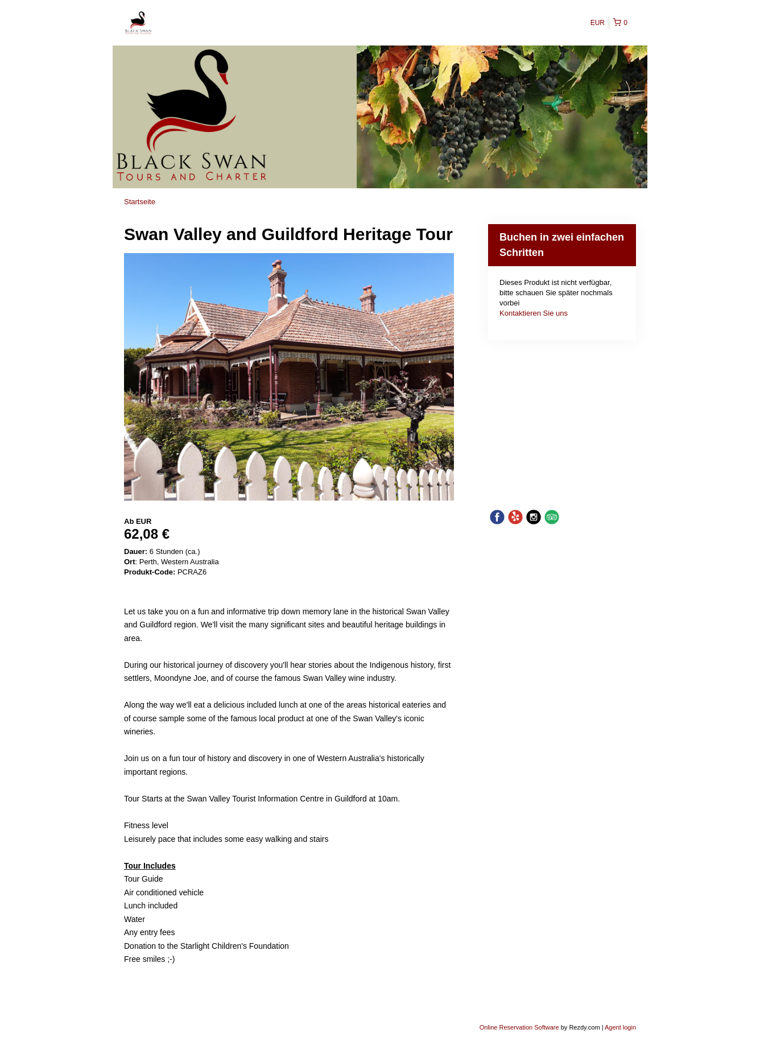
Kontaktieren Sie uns (533, 313)
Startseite (139, 201)
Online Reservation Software (519, 1027)
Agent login (620, 1027)
